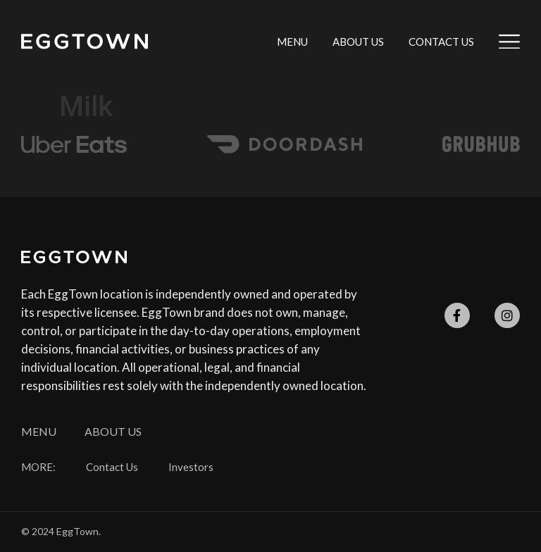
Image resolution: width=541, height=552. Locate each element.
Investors (190, 467)
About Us (358, 42)
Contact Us (441, 42)
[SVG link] (84, 41)
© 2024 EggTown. (61, 531)
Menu (292, 42)
